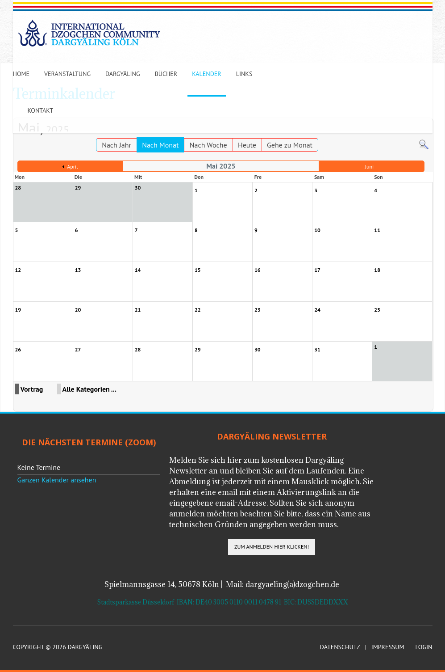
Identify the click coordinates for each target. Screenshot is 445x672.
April (72, 166)
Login (424, 647)
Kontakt (41, 110)
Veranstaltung (67, 74)
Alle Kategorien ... (89, 389)
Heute (247, 144)
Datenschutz (340, 647)
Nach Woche (208, 144)
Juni (369, 166)
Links (244, 74)
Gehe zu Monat (289, 144)
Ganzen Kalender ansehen (56, 479)
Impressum (387, 647)
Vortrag (32, 389)
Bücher (166, 74)
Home (21, 74)
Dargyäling (122, 74)
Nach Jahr (116, 144)
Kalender (206, 74)
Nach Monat (160, 144)
